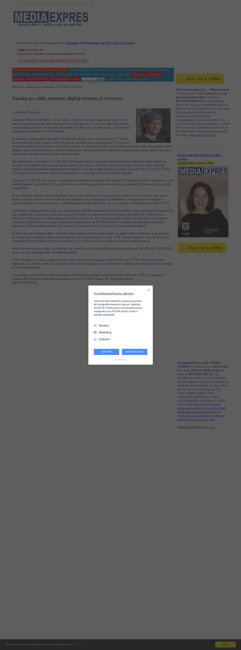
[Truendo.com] (120, 359)
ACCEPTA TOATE (134, 351)
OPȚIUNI (106, 351)
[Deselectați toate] (148, 289)
